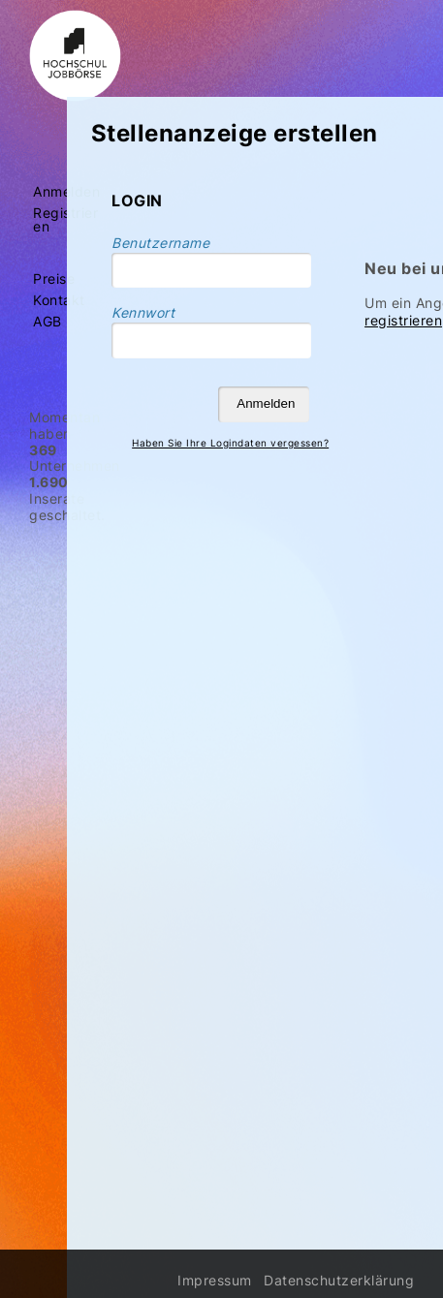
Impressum (214, 1280)
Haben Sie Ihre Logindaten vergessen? (230, 442)
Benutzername (160, 242)
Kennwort (142, 312)
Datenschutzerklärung (339, 1280)
